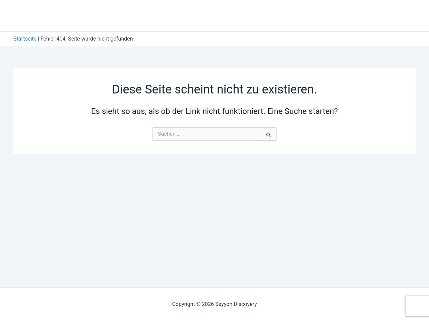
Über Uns (397, 15)
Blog (305, 15)
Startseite (25, 39)
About (279, 15)
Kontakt (335, 15)
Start (366, 15)
